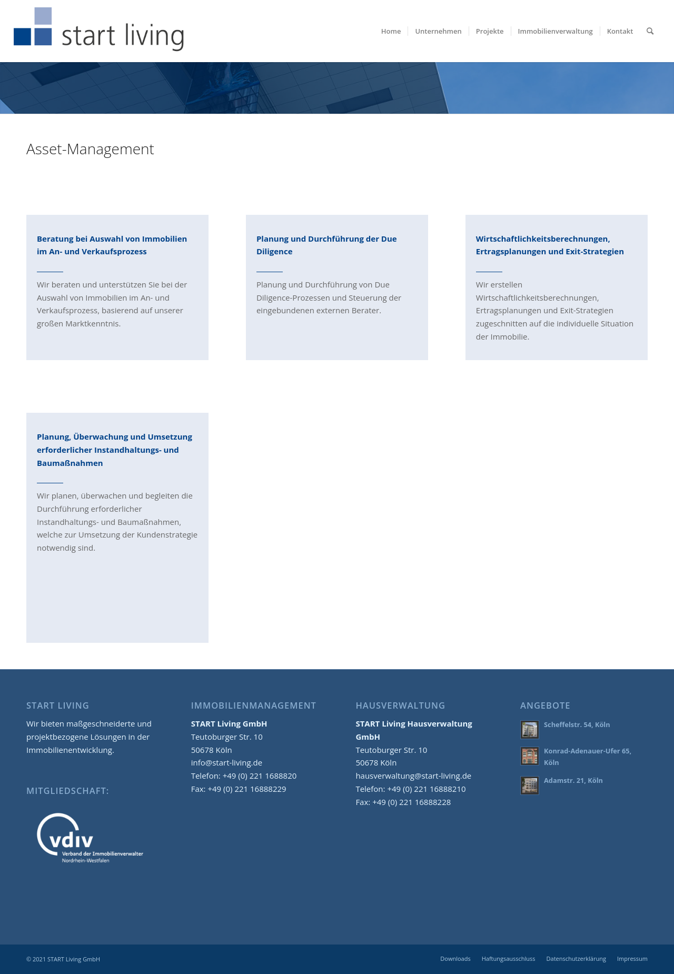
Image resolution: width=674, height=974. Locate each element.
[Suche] (650, 31)
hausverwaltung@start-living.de (413, 775)
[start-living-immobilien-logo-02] (99, 31)
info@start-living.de (226, 762)
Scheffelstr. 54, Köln (577, 724)
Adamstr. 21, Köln (573, 780)
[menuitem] (391, 31)
